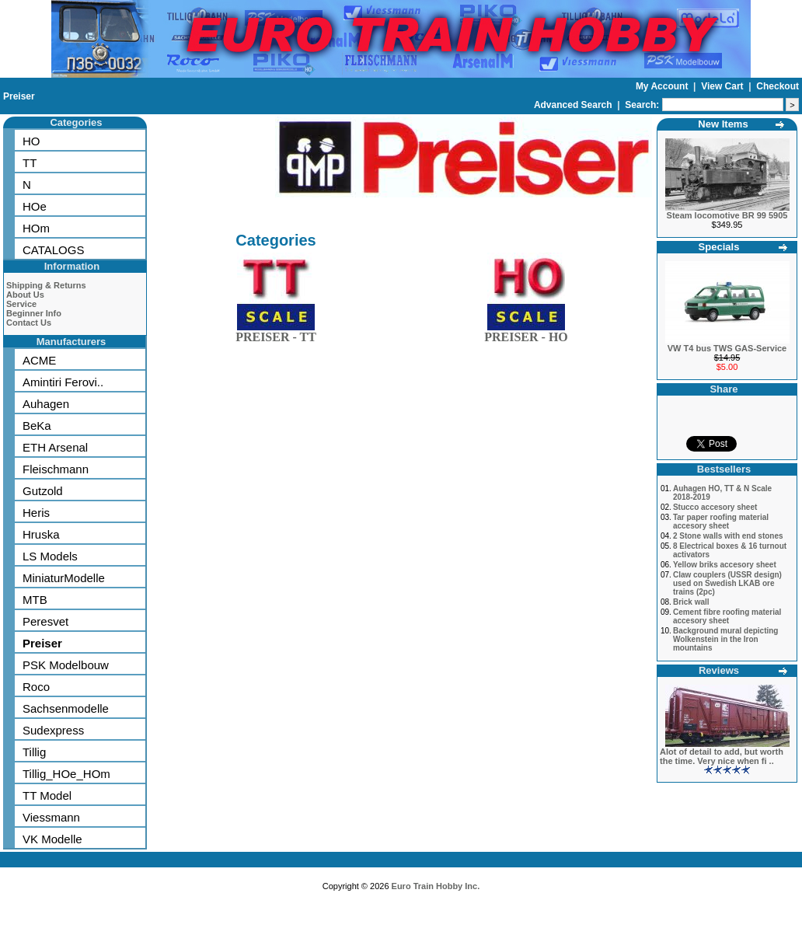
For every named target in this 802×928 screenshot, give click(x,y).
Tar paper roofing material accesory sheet (721, 521)
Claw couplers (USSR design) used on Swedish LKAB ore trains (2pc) (727, 583)
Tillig (34, 752)
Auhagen (46, 403)
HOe (35, 206)
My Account (663, 86)
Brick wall (691, 602)
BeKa (37, 425)
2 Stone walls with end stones (728, 536)
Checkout (777, 86)
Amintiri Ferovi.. (63, 382)
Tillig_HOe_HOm (66, 773)
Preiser (19, 96)
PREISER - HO (526, 334)
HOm (36, 228)
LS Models (50, 556)
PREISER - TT (275, 334)
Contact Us (28, 322)
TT (30, 162)
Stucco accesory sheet (715, 507)
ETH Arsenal (55, 447)
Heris (36, 512)
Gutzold (43, 490)
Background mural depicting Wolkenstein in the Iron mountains (726, 639)
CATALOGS (53, 249)
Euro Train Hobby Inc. (436, 886)
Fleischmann (56, 469)
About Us (25, 294)
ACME (39, 360)
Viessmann (51, 817)
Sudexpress (53, 730)
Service (21, 304)
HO (31, 141)
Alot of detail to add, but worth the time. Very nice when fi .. (721, 756)
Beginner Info (33, 313)
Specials (719, 247)
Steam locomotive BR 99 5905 (727, 215)
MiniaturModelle (64, 577)
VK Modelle (52, 839)
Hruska (41, 534)
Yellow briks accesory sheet (724, 564)
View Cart (723, 86)
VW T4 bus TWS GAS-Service (727, 348)
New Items (723, 124)
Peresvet (45, 621)
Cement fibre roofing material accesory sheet (727, 616)
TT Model (47, 795)
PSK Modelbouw (66, 665)
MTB (35, 599)
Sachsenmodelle (66, 708)
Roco (36, 686)
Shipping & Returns (46, 285)
